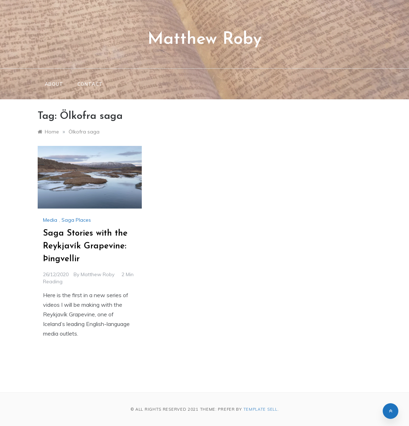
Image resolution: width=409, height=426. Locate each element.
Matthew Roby (204, 39)
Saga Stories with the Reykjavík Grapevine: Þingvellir (85, 246)
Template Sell (260, 409)
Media (50, 220)
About (54, 84)
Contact (90, 84)
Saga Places (76, 220)
